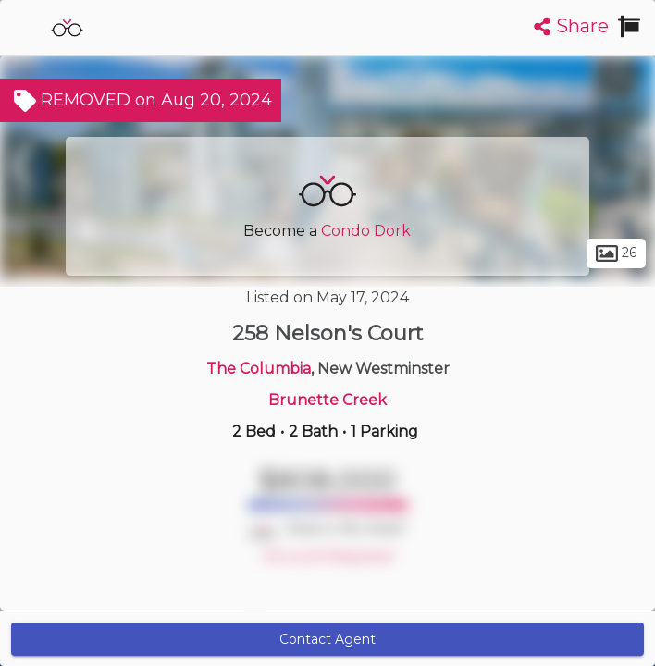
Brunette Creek (327, 400)
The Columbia (258, 368)
